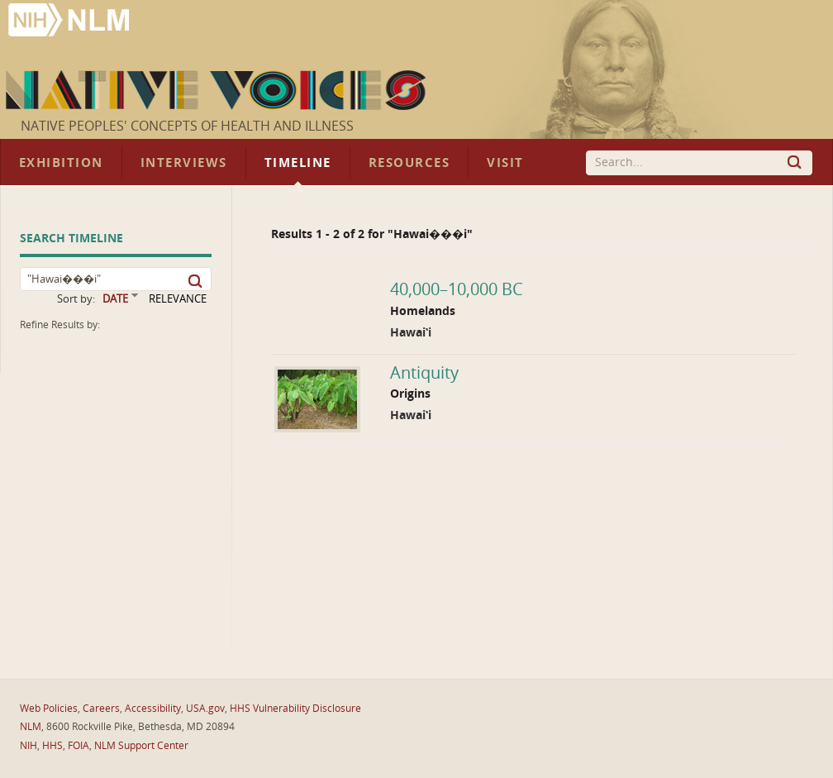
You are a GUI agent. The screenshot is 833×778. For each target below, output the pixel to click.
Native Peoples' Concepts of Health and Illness (187, 126)
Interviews (183, 162)
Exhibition (61, 162)
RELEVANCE (178, 299)
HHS (52, 746)
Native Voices (217, 90)
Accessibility (153, 708)
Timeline (297, 162)
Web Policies (49, 708)
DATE (115, 299)
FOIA (78, 746)
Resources (409, 162)
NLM (30, 727)
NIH (28, 746)
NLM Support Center (141, 746)
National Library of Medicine (70, 22)
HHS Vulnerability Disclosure (295, 708)
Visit (505, 162)
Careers (101, 708)
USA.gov (205, 708)
